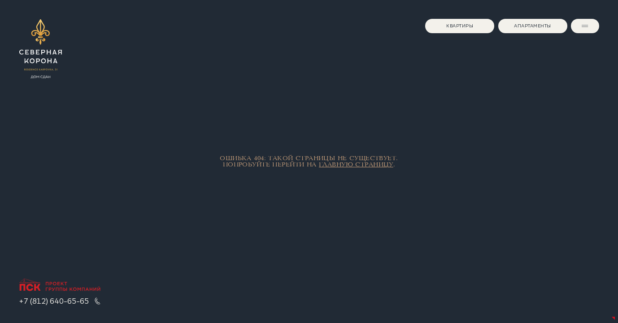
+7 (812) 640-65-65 (54, 301)
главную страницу (356, 164)
